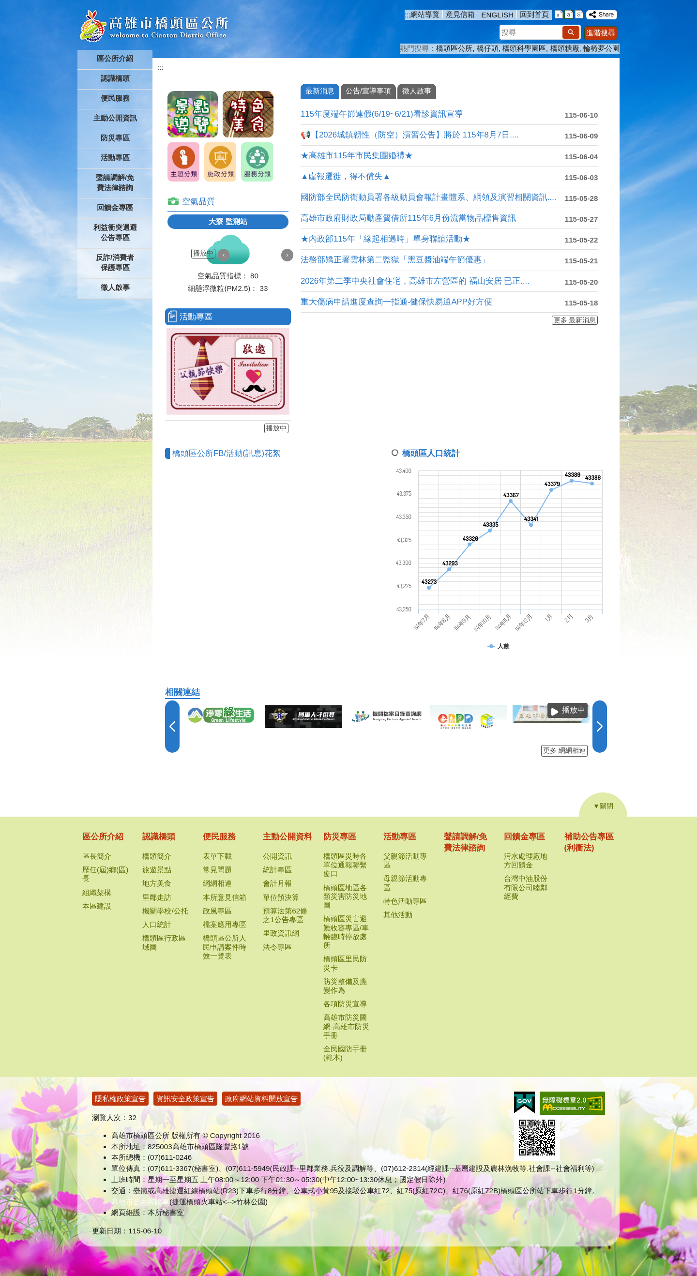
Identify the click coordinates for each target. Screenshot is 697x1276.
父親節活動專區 (405, 860)
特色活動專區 (405, 901)
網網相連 (217, 883)
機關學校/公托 (165, 911)
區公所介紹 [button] (115, 58)
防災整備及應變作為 (345, 985)
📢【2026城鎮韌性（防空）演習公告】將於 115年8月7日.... (410, 134)
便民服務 (219, 836)
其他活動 (397, 915)
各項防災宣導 (345, 1004)
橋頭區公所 (454, 48)
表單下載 (217, 856)
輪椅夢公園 (601, 48)
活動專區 (399, 836)
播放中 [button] (203, 253)
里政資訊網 (281, 933)
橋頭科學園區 (524, 48)
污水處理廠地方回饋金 (525, 860)
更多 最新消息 (575, 320)
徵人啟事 (115, 287)
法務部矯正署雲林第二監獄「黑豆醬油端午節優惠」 (395, 259)
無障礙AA (572, 1103)
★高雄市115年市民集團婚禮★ (357, 155)
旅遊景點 (156, 870)
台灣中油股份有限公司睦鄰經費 (525, 887)
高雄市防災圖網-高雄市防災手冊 (346, 1026)
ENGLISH (497, 15)
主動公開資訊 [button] (115, 118)
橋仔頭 (488, 48)
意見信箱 (460, 14)
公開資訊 (277, 856)
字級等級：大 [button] (579, 14)
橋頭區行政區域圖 (164, 942)
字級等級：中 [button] (569, 14)
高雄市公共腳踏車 (140, 1202)
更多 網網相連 (564, 750)
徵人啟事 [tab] (416, 91)
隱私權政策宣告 (120, 1098)
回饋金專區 (524, 836)
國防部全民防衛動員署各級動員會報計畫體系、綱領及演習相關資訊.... (429, 197)
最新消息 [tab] (319, 91)
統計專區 (277, 870)
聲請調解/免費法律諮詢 (115, 182)
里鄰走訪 (156, 897)
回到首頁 (534, 14)
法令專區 (277, 947)
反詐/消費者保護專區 (115, 262)
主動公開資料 (287, 836)
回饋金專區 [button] (115, 207)
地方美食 (156, 883)
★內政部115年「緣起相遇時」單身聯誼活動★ (385, 238)
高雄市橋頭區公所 (153, 26)
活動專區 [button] (115, 157)
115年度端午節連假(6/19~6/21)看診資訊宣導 (382, 114)
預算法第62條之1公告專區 (285, 915)
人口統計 (156, 924)
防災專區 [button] (115, 138)
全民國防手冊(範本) (345, 1053)
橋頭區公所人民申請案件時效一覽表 (224, 946)
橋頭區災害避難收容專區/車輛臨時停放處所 (346, 931)
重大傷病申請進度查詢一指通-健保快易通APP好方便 (396, 301)
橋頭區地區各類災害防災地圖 (345, 896)
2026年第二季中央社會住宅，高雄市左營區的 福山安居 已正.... (415, 281)
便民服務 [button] (115, 98)
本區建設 (96, 906)
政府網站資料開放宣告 (261, 1098)
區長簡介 (96, 856)
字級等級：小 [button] (559, 14)
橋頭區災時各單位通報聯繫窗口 (345, 865)
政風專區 (217, 911)
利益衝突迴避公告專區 (115, 232)
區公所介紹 (102, 836)
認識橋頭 (158, 836)
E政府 (524, 1102)
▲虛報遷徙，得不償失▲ (346, 176)
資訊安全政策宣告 (185, 1098)
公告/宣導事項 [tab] (368, 91)
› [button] (287, 254)
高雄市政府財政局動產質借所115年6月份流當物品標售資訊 (408, 218)
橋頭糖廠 (564, 48)
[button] (570, 32)
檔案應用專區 (224, 924)
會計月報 (277, 883)
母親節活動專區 (405, 882)
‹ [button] (224, 254)
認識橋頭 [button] (115, 78)
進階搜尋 (600, 33)
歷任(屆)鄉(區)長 (105, 874)
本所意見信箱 (224, 897)
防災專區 (339, 836)
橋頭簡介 (156, 856)
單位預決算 (281, 897)
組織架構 (96, 892)
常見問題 (217, 870)
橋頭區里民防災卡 (345, 963)
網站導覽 (424, 14)
